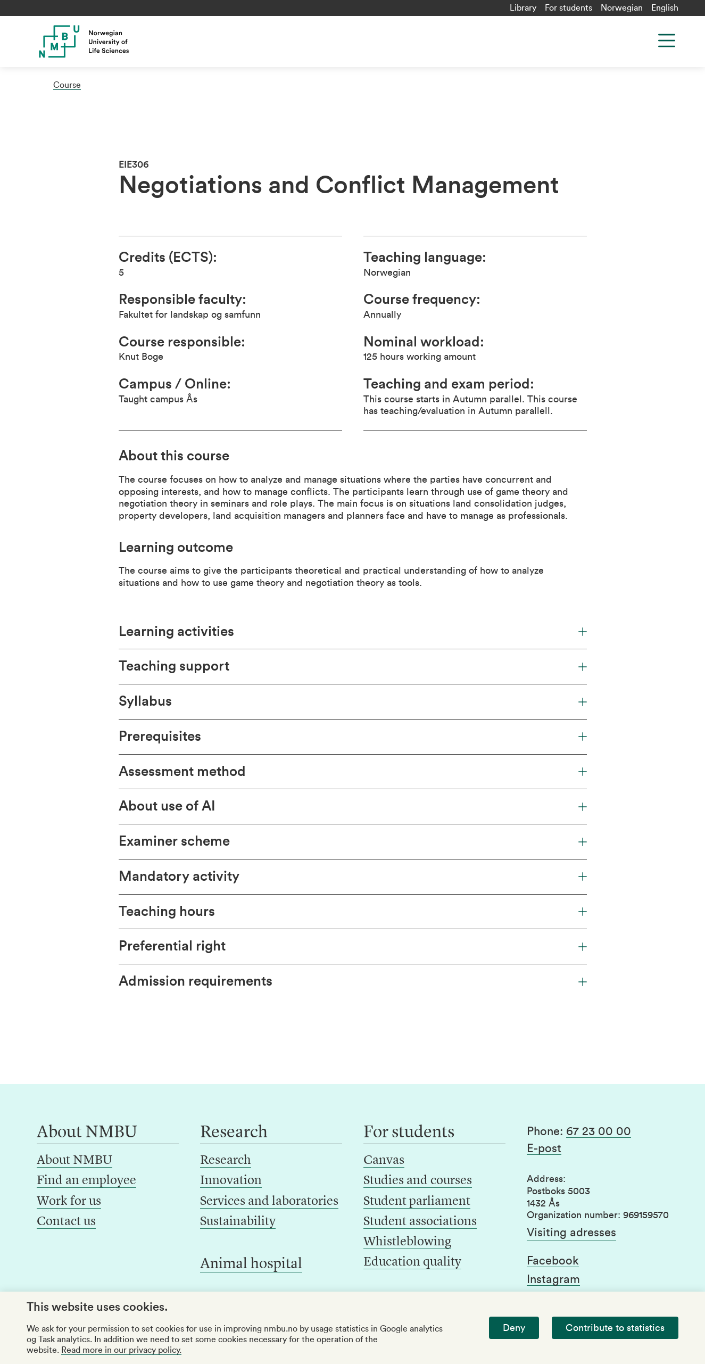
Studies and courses (417, 1181)
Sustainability (238, 1222)
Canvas (383, 1160)
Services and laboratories (269, 1201)
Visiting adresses (571, 1232)
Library (523, 8)
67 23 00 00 (598, 1131)
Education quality (412, 1262)
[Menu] (666, 40)
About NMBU (74, 1160)
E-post (544, 1148)
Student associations (420, 1222)
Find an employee (86, 1181)
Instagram (553, 1279)
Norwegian (622, 8)
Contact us (66, 1222)
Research (225, 1160)
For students (568, 8)
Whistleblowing (407, 1242)
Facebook (553, 1261)
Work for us (69, 1201)
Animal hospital (251, 1264)
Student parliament (416, 1201)
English (664, 8)
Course (67, 85)
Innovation (231, 1181)
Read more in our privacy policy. (121, 1350)
